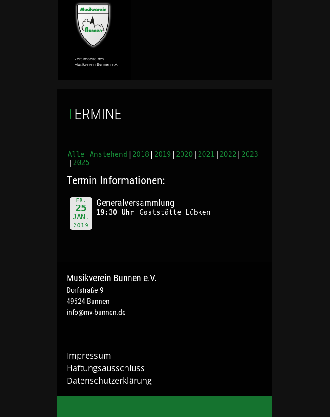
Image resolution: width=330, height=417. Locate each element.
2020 (184, 154)
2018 (140, 154)
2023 (250, 154)
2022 (228, 154)
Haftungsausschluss (106, 367)
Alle (76, 154)
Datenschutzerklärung (109, 380)
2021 (206, 154)
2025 (81, 163)
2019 (162, 154)
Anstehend (108, 154)
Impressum (89, 355)
